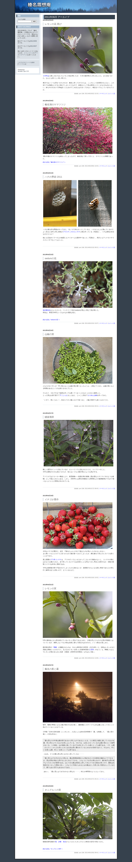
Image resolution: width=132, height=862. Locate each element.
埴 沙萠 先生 (60, 842)
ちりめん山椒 (92, 395)
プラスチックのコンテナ (71, 232)
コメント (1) (111, 488)
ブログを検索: (22, 19)
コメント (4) (111, 406)
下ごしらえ (64, 395)
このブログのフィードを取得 (26, 62)
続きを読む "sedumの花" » (51, 319)
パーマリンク (103, 93)
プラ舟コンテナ (56, 559)
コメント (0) (111, 577)
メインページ (28, 53)
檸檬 (55, 647)
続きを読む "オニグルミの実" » (52, 849)
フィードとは (22, 64)
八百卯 (91, 650)
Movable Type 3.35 (23, 71)
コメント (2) (111, 93)
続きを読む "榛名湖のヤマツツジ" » (54, 162)
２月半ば (46, 76)
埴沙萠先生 (47, 310)
